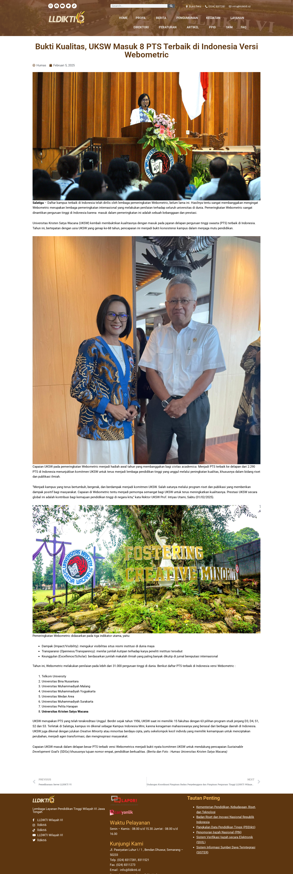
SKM (229, 27)
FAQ (243, 27)
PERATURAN (169, 27)
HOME (123, 18)
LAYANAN (238, 18)
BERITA (162, 18)
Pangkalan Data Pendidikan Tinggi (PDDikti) (225, 827)
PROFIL (142, 18)
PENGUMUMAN (187, 18)
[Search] (171, 6)
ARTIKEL (194, 27)
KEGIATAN (214, 18)
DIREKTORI (142, 27)
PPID (213, 27)
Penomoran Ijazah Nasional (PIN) (219, 832)
